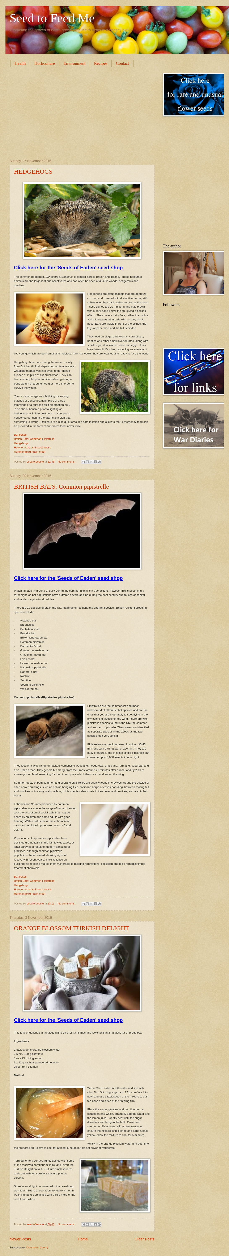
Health (20, 63)
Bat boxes (20, 434)
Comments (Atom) (37, 1247)
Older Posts (144, 1239)
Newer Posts (20, 1239)
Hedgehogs (21, 443)
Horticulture (44, 63)
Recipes (100, 63)
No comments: (67, 461)
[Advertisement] (44, 112)
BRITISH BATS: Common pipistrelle (61, 486)
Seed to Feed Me (52, 18)
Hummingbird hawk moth (29, 451)
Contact (122, 63)
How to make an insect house (32, 447)
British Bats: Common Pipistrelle (34, 438)
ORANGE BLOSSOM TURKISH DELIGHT (71, 928)
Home (83, 1239)
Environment (74, 63)
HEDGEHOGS (33, 171)
